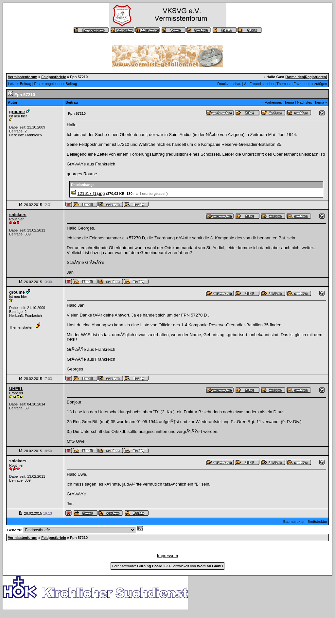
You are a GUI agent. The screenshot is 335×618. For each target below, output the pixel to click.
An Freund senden (259, 84)
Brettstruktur (317, 522)
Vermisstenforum (22, 77)
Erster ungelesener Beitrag (55, 84)
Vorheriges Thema (279, 102)
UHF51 (16, 388)
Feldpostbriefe (53, 77)
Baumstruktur (294, 522)
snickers (17, 214)
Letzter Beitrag (19, 84)
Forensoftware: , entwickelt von (167, 566)
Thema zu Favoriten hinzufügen (301, 84)
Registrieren (315, 77)
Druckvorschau (229, 84)
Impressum (167, 555)
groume (17, 111)
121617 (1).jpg (91, 193)
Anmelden (295, 77)
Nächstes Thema (310, 102)
